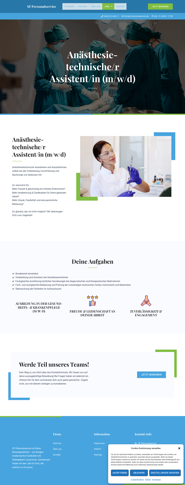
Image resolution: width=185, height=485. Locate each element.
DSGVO (148, 480)
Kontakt (120, 6)
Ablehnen (139, 473)
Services (82, 6)
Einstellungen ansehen (165, 473)
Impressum (156, 480)
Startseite (69, 6)
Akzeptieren (120, 473)
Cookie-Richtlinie (137, 480)
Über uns (95, 6)
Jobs (108, 6)
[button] (179, 448)
